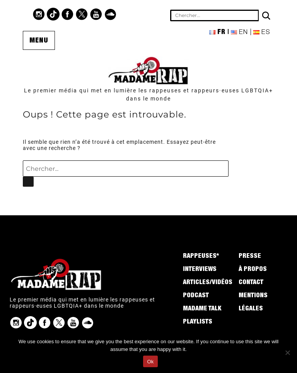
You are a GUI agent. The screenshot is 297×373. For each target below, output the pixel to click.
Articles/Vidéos (207, 283)
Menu (38, 40)
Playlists (197, 322)
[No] (287, 352)
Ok (150, 361)
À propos (253, 270)
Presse (250, 257)
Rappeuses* (201, 257)
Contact (251, 283)
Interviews (200, 270)
